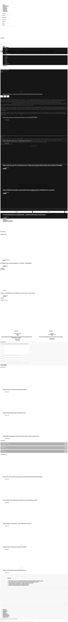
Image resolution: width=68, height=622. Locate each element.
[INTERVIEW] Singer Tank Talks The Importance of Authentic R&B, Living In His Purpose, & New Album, (34, 188)
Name (1, 356)
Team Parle (5, 266)
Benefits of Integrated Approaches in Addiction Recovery (14, 412)
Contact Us (5, 9)
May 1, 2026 (7, 143)
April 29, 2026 (7, 438)
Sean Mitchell (17, 339)
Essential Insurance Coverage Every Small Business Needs (14, 389)
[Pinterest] (34, 19)
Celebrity (6, 49)
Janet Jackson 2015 (6, 218)
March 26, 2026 (52, 339)
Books (6, 48)
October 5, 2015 (5, 55)
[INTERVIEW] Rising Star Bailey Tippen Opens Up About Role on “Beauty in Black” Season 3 (21, 436)
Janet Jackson (5, 217)
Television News (7, 53)
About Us (4, 609)
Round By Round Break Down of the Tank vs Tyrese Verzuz (51, 336)
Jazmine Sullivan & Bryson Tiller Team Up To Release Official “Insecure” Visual (34, 186)
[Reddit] (34, 23)
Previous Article (3, 234)
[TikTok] (34, 25)
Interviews (5, 8)
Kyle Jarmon (5, 56)
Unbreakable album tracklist (8, 221)
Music (4, 260)
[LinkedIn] (34, 21)
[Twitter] (34, 15)
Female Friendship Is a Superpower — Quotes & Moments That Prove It (24, 214)
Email (1, 358)
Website (1, 360)
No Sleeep (4, 219)
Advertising (5, 11)
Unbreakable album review (7, 220)
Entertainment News (17, 333)
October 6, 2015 (5, 295)
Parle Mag (9, 578)
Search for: (2, 621)
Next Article (2, 269)
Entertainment (6, 47)
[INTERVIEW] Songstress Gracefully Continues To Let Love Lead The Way (34, 184)
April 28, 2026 (17, 340)
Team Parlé (5, 10)
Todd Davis (5, 296)
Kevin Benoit (52, 338)
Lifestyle (4, 54)
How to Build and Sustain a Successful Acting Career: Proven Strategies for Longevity (20, 117)
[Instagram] (34, 17)
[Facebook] (34, 14)
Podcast (4, 612)
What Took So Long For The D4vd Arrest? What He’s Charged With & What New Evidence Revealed (22, 94)
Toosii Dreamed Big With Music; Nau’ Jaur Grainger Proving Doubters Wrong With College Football (16, 337)
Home (4, 46)
